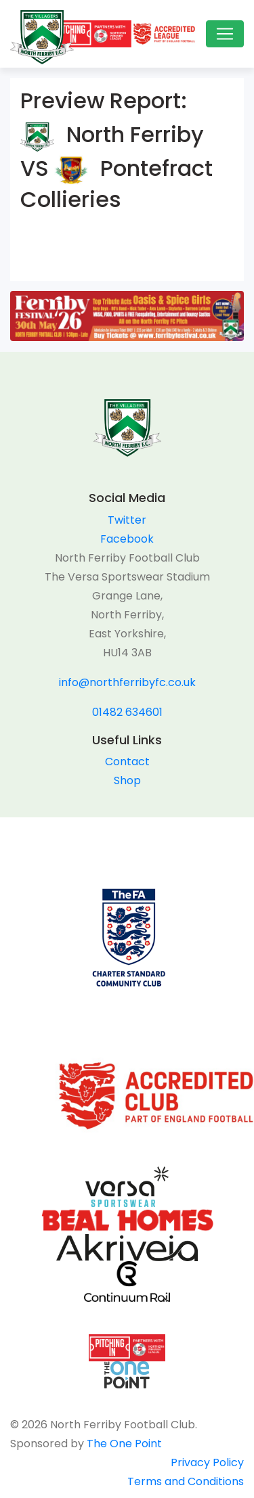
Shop (127, 780)
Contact (127, 761)
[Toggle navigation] (225, 33)
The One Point (124, 1443)
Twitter (127, 520)
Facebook (127, 539)
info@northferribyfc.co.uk (127, 682)
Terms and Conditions (185, 1481)
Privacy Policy (207, 1462)
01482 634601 (127, 712)
